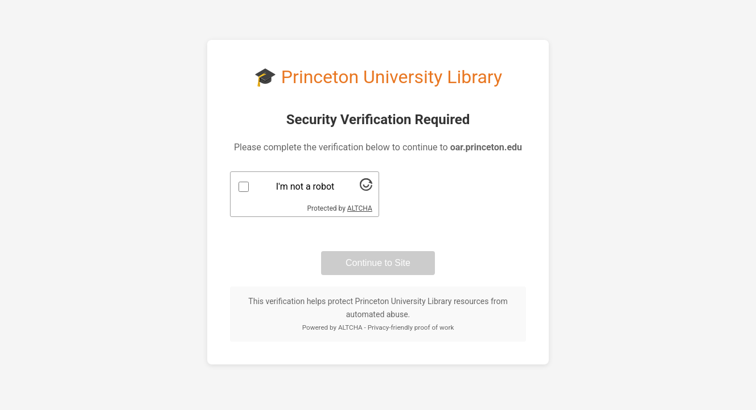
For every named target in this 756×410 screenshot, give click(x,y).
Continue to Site (378, 263)
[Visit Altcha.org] (366, 187)
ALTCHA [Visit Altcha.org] (359, 208)
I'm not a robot (305, 186)
